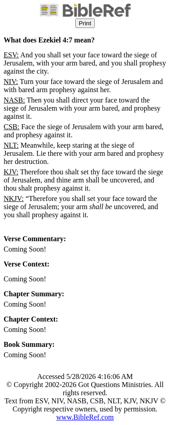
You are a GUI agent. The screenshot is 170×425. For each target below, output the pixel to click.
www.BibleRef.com (85, 417)
